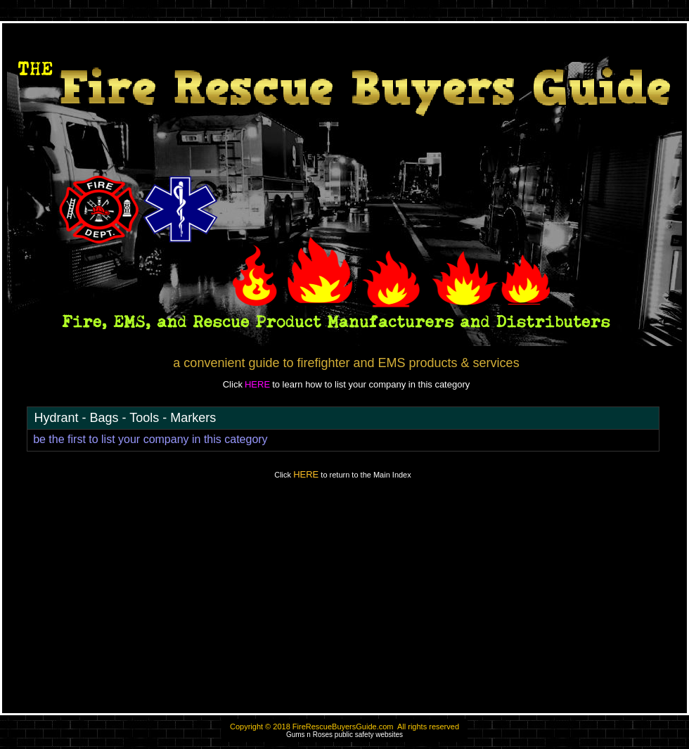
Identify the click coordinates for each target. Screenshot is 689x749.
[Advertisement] (344, 602)
